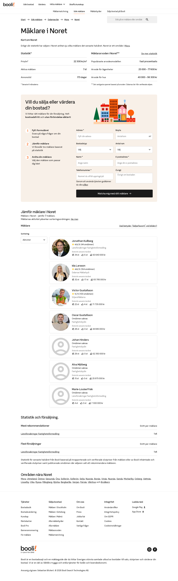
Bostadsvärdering (28, 512)
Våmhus (92, 482)
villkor (85, 185)
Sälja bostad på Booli (116, 11)
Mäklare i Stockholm (57, 507)
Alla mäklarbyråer (56, 521)
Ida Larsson (78, 265)
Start (23, 19)
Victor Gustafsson (82, 290)
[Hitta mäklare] (57, 4)
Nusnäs (89, 478)
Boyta (118, 130)
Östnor (41, 478)
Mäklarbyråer (96, 11)
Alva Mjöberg (79, 364)
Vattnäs (147, 478)
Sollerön (65, 478)
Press (78, 512)
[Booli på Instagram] (149, 549)
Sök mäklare (79, 11)
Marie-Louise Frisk (82, 389)
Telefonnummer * (84, 170)
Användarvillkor (111, 507)
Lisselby (25, 482)
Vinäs (104, 478)
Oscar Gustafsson (82, 315)
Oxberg (138, 478)
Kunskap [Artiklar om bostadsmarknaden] (24, 516)
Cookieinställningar (112, 525)
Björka (56, 482)
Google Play (138, 507)
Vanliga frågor (82, 525)
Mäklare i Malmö (55, 516)
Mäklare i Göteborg (57, 512)
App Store (138, 511)
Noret (77, 19)
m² (150, 136)
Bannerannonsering (29, 530)
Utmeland (32, 478)
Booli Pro (25, 525)
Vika (32, 482)
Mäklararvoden (55, 530)
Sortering (25, 234)
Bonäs (97, 478)
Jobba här (80, 516)
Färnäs (83, 482)
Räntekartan (26, 521)
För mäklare (26, 535)
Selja (82, 478)
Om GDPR (108, 516)
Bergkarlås (66, 482)
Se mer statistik (149, 53)
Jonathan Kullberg (82, 241)
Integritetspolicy (111, 512)
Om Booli (80, 507)
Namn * (79, 157)
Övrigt (118, 170)
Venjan (75, 482)
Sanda (120, 478)
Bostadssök (26, 507)
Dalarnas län (53, 19)
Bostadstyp (81, 143)
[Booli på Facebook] (155, 549)
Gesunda (50, 478)
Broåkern (105, 482)
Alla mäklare (54, 525)
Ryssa (38, 482)
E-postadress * (122, 157)
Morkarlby (129, 478)
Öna (58, 478)
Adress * (80, 130)
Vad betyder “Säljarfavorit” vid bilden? (138, 225)
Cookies (108, 521)
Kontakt (79, 521)
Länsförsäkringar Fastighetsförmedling (40, 433)
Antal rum (120, 143)
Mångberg (47, 482)
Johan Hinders (80, 340)
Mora (66, 19)
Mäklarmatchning (60, 11)
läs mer (74, 219)
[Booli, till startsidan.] (8, 4)
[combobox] (129, 19)
